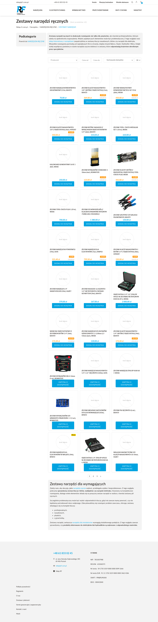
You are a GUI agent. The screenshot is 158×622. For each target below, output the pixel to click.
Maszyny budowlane (106, 2)
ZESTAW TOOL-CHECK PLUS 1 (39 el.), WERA (63, 210)
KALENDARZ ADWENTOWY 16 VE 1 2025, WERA (62, 166)
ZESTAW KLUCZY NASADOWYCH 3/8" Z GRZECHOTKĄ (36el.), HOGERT (63, 128)
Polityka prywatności (23, 587)
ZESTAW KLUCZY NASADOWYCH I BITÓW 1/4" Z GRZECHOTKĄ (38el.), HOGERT (126, 251)
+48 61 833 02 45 (60, 2)
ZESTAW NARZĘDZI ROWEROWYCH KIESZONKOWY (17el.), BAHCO (63, 89)
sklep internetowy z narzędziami (61, 41)
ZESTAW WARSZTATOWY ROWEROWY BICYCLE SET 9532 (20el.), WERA (124, 90)
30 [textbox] (137, 60)
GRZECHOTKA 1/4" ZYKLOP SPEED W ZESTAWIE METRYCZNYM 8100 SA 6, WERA (95, 460)
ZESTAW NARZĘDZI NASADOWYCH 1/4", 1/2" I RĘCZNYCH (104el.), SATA (94, 372)
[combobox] (63, 60)
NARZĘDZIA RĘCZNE (36, 41)
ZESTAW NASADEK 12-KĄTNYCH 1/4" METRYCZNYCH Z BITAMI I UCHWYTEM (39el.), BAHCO (93, 291)
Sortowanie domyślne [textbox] (115, 60)
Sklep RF (57, 571)
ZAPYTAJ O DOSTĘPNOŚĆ (63, 383)
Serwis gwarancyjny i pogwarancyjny (28, 605)
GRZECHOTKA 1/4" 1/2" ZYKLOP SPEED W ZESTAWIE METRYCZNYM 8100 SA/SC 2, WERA (126, 296)
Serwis (94, 2)
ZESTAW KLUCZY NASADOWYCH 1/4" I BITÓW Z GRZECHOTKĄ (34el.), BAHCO (126, 333)
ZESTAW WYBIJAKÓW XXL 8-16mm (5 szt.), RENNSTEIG (62, 377)
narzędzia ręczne (79, 488)
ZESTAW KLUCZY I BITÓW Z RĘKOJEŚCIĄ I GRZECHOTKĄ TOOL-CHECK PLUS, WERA (126, 172)
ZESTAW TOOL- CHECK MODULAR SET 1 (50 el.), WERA (125, 128)
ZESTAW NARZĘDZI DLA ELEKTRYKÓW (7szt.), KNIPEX (92, 250)
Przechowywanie (100, 10)
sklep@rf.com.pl (61, 566)
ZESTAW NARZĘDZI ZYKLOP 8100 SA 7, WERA (126, 372)
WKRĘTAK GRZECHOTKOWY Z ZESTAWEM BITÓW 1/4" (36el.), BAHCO (61, 333)
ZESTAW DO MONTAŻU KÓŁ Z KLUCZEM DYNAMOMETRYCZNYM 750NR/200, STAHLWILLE (94, 211)
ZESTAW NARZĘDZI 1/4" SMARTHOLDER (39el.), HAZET (60, 290)
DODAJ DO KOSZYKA (63, 102)
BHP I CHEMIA (121, 10)
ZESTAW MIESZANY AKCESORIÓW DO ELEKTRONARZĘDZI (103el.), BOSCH (94, 412)
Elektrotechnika (57, 10)
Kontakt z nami (21, 609)
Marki (18, 614)
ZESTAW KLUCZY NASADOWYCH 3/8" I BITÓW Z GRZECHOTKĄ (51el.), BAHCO (95, 90)
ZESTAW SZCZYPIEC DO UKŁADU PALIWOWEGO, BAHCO (125, 216)
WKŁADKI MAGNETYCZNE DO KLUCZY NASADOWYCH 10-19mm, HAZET (125, 454)
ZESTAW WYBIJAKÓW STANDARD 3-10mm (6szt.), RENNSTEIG (95, 171)
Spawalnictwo (78, 10)
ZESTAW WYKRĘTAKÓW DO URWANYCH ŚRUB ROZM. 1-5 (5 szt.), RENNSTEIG (63, 418)
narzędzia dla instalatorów (82, 522)
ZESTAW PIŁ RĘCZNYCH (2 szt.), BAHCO (124, 411)
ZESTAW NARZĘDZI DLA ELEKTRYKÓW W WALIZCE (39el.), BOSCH (62, 454)
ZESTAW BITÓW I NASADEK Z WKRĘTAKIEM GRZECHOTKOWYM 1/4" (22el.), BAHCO (94, 129)
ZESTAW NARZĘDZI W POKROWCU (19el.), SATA (62, 250)
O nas (18, 596)
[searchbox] (63, 60)
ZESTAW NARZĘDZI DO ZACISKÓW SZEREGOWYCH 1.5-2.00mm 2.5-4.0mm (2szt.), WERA (94, 333)
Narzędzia (37, 10)
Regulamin (19, 591)
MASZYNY (138, 10)
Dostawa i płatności (23, 600)
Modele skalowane (122, 2)
